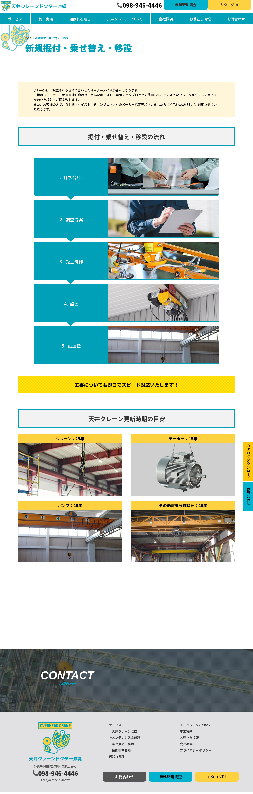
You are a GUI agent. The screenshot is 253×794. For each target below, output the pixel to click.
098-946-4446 (142, 5)
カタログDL (229, 4)
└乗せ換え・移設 (121, 746)
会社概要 (166, 18)
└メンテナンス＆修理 (124, 739)
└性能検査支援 (120, 752)
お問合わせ (236, 18)
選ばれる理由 (80, 18)
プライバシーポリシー (195, 752)
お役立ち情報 (200, 18)
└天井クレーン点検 (123, 733)
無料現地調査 (185, 4)
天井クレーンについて (124, 18)
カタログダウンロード (248, 461)
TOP (28, 38)
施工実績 (46, 18)
